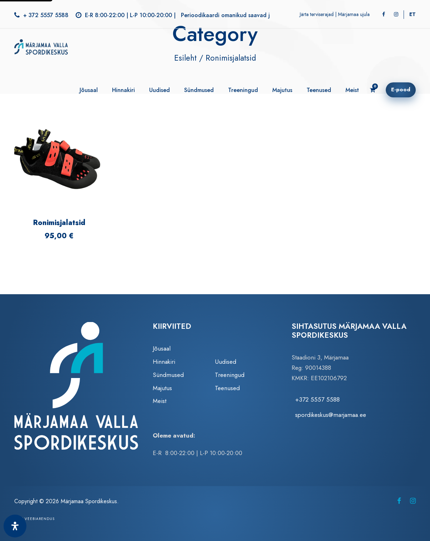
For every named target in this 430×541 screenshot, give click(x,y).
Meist (352, 90)
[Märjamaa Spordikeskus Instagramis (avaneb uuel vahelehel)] (413, 500)
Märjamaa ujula (354, 14)
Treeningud (243, 90)
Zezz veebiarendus (34, 518)
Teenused (319, 90)
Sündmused (199, 90)
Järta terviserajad (317, 14)
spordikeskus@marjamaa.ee (330, 414)
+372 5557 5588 (317, 399)
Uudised (159, 90)
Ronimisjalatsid (59, 223)
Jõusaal (89, 90)
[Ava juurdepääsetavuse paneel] (15, 526)
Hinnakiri (123, 90)
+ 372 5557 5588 (46, 15)
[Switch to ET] (412, 14)
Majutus (282, 90)
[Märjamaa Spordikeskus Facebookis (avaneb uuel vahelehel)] (399, 500)
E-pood (400, 89)
